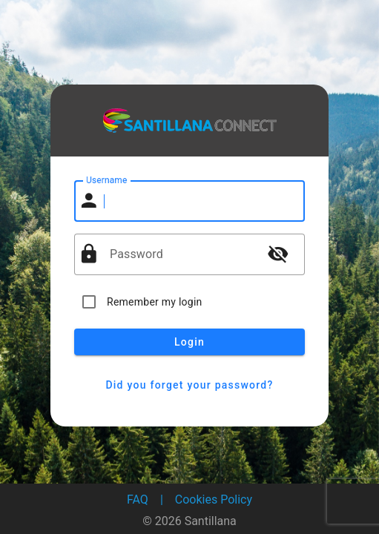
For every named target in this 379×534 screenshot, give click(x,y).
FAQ (137, 499)
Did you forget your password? (189, 385)
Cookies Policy (213, 499)
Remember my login (154, 302)
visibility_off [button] (278, 254)
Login (189, 342)
